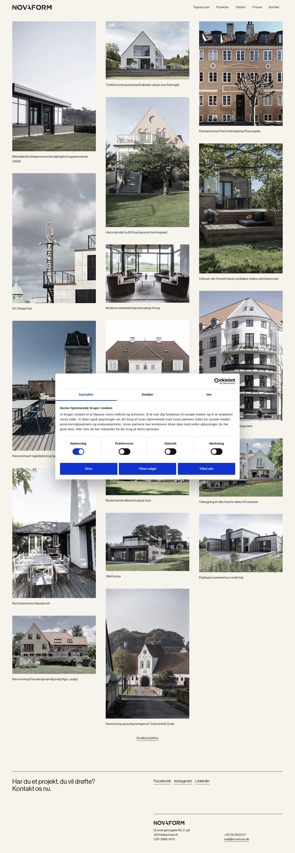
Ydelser (240, 7)
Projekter (222, 7)
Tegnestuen (201, 7)
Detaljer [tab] (147, 394)
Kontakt (274, 7)
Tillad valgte (147, 468)
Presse (257, 7)
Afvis (88, 468)
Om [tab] (208, 394)
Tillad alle (206, 468)
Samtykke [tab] (86, 394)
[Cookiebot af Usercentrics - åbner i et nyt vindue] (217, 381)
